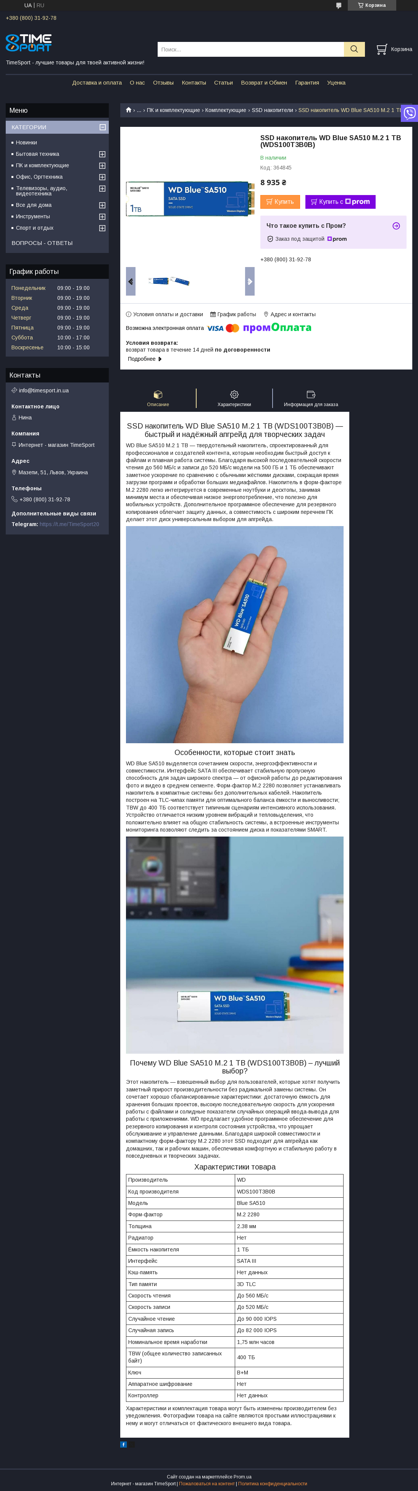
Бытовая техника (37, 154)
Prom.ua (243, 1477)
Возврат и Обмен (264, 82)
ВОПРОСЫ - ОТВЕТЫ (42, 243)
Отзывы (163, 82)
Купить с (344, 201)
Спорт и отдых (34, 228)
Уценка (336, 82)
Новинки (26, 142)
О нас (137, 82)
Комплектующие (225, 110)
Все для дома (34, 205)
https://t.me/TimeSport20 (69, 524)
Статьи (223, 82)
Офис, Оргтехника (39, 177)
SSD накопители (272, 110)
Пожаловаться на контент (207, 1483)
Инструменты (33, 216)
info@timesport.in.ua (44, 390)
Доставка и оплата (97, 82)
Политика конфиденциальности (272, 1483)
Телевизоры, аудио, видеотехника (41, 191)
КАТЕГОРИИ (28, 127)
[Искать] (354, 49)
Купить (284, 201)
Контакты (194, 82)
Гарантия (307, 82)
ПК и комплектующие (173, 110)
